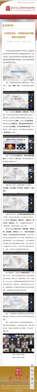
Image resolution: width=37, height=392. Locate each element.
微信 (32, 370)
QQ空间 (32, 374)
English (24, 2)
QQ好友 (32, 379)
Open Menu (34, 17)
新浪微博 (32, 383)
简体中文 (20, 2)
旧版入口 (33, 2)
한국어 (28, 2)
